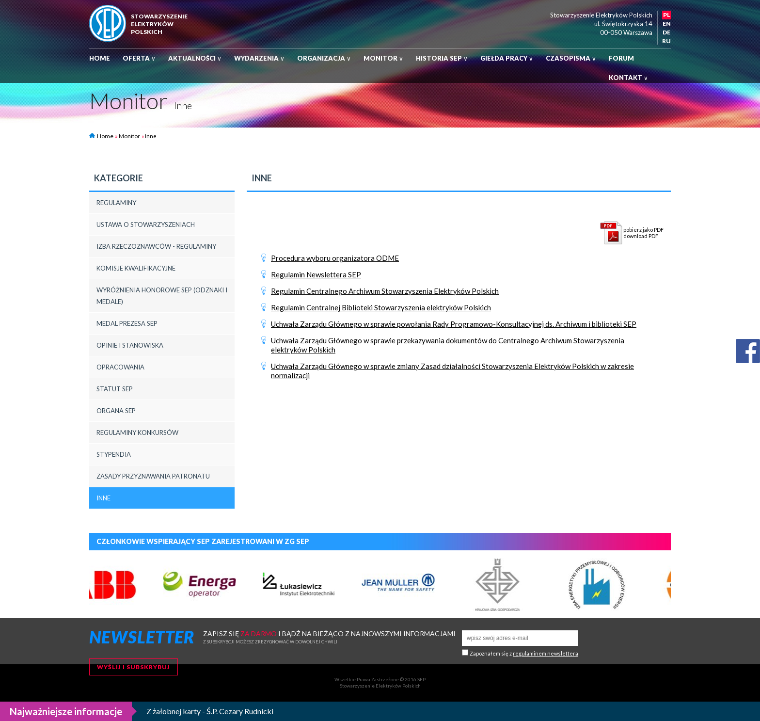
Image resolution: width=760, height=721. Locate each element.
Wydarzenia (259, 58)
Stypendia (113, 454)
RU (666, 41)
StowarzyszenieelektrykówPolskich (159, 24)
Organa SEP (116, 411)
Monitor (383, 58)
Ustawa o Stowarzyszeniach (145, 224)
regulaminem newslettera (545, 653)
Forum (621, 58)
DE (666, 32)
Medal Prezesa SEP (127, 323)
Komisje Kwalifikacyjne (135, 268)
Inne (103, 498)
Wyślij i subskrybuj (133, 667)
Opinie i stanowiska (129, 345)
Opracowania (120, 367)
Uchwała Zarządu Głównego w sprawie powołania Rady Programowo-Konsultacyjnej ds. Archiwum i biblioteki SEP (453, 324)
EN (667, 23)
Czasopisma (571, 58)
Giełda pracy (506, 58)
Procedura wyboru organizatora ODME (335, 258)
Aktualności (195, 58)
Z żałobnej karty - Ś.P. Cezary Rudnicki (209, 711)
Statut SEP (114, 389)
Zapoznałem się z (524, 653)
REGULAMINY (116, 203)
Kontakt (628, 77)
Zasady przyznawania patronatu (153, 476)
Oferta (139, 58)
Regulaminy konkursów (137, 432)
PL (666, 14)
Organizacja (324, 58)
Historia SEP (442, 58)
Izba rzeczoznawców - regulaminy (156, 246)
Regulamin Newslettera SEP (316, 274)
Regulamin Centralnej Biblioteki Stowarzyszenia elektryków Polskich (381, 307)
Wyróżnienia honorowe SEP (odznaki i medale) (161, 295)
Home (99, 58)
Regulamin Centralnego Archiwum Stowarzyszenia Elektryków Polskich (385, 291)
